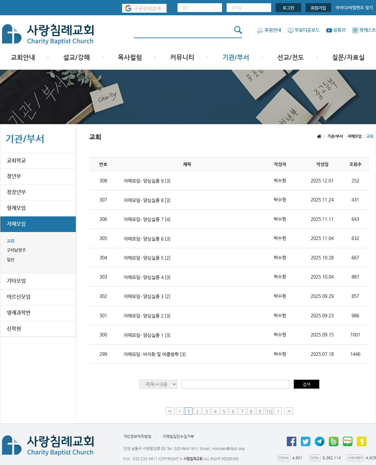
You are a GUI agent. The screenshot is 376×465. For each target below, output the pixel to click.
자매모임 (16, 224)
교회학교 (16, 161)
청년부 (14, 176)
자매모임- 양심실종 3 (147, 296)
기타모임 (16, 281)
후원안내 (269, 29)
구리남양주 (16, 250)
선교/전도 (290, 57)
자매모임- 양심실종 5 (147, 257)
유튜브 (336, 29)
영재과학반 (19, 313)
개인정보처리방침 (137, 436)
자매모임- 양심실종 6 (147, 238)
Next (278, 411)
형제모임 (16, 208)
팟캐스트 (364, 29)
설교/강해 (76, 57)
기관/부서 (235, 57)
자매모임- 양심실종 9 (147, 180)
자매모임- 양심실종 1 (147, 335)
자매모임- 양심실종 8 (147, 200)
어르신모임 (19, 297)
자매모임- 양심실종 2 (147, 315)
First (170, 411)
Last (288, 411)
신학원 (14, 329)
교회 (10, 240)
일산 (10, 259)
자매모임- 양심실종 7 (147, 219)
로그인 (288, 7)
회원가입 (318, 7)
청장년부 (16, 192)
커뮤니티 (182, 57)
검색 (306, 384)
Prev (180, 411)
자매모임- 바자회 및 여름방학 (155, 354)
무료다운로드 (303, 29)
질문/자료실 (348, 57)
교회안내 (23, 57)
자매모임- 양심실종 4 (147, 277)
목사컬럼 (130, 57)
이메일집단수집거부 (178, 436)
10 (269, 411)
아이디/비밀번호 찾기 (354, 7)
